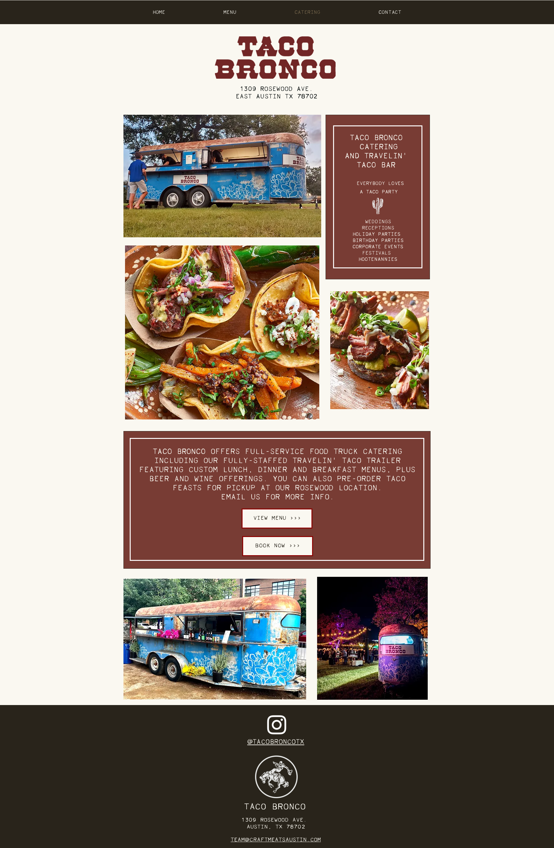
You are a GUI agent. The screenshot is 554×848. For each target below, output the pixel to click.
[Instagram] (277, 725)
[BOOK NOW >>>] (277, 546)
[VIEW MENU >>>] (277, 518)
